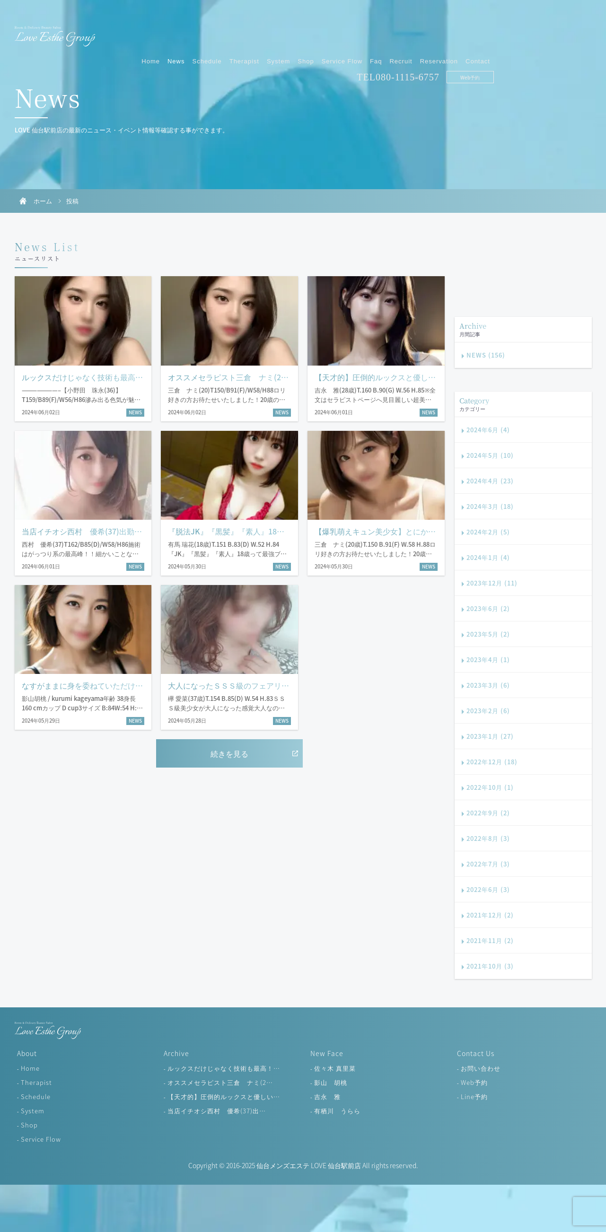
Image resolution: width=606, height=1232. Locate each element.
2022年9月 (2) (488, 812)
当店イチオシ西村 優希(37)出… (216, 1110)
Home (248, 31)
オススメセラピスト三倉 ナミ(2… (220, 1082)
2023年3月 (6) (488, 685)
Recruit (498, 31)
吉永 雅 (327, 1096)
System (376, 31)
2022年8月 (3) (488, 838)
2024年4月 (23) (490, 480)
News (274, 31)
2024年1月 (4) (488, 557)
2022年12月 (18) (492, 761)
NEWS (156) (485, 354)
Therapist (342, 31)
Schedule (304, 31)
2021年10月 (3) (490, 965)
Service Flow (439, 31)
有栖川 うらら (337, 1110)
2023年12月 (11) (492, 582)
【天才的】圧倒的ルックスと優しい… (223, 1096)
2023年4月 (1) (488, 659)
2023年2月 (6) (488, 710)
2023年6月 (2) (488, 608)
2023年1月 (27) (490, 736)
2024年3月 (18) (490, 506)
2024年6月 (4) (488, 429)
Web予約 (568, 48)
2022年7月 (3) (488, 863)
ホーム (43, 200)
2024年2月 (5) (488, 531)
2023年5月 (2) (488, 633)
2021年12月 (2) (490, 914)
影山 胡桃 (330, 1082)
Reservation (536, 31)
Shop (403, 31)
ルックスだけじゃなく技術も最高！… (223, 1068)
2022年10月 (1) (490, 787)
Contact (575, 31)
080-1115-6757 (505, 48)
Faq (474, 31)
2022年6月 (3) (488, 889)
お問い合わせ (481, 1068)
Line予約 (474, 1096)
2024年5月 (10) (490, 455)
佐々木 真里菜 (335, 1068)
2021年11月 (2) (490, 940)
